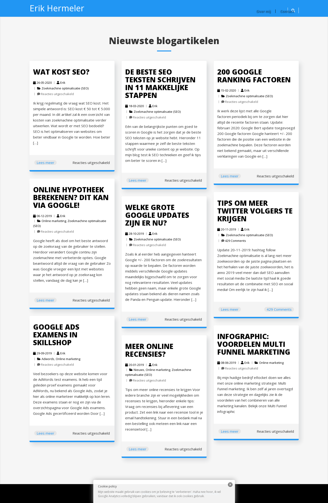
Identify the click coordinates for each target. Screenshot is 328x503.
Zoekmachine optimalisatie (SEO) (65, 88)
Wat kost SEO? (61, 72)
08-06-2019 (225, 363)
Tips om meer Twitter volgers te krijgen (252, 213)
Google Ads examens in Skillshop (54, 337)
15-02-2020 (226, 90)
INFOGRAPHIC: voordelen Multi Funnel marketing (251, 346)
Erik (61, 82)
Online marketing (52, 222)
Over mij (263, 11)
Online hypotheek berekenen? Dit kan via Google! (68, 199)
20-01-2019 (133, 366)
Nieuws (137, 371)
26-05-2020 (42, 82)
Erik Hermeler (57, 8)
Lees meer (45, 162)
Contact (287, 11)
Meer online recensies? (147, 352)
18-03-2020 (134, 106)
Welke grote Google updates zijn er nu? (154, 217)
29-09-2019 (41, 354)
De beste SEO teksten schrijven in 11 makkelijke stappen (160, 83)
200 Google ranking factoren (254, 75)
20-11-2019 (225, 230)
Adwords (46, 360)
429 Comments (234, 241)
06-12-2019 (41, 217)
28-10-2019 (133, 235)
